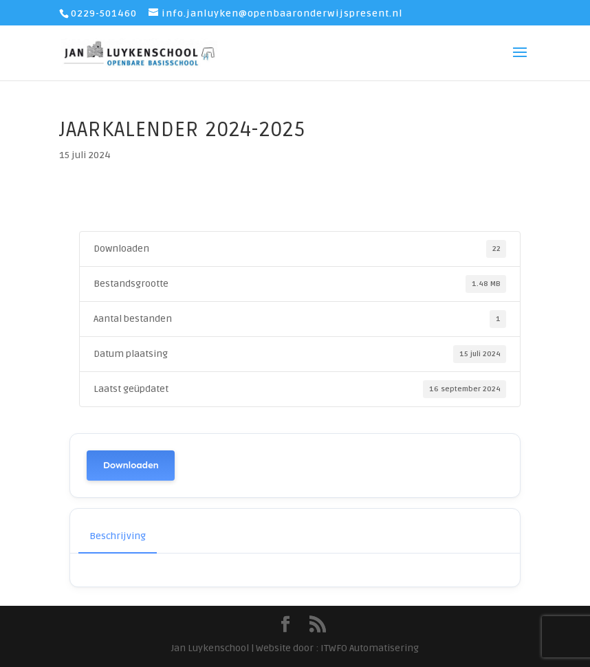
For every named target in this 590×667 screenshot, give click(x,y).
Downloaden (131, 465)
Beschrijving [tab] (117, 536)
